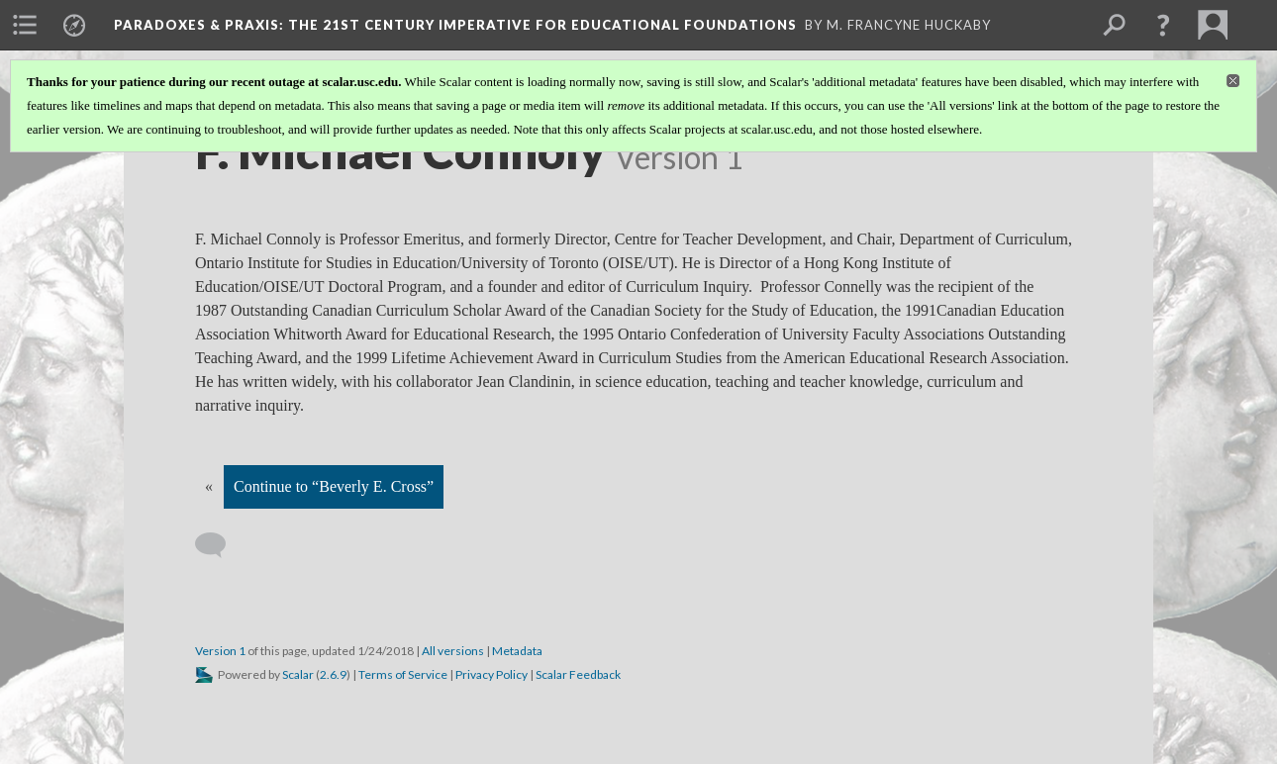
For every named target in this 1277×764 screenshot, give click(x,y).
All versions (453, 650)
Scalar (298, 674)
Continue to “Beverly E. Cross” (334, 486)
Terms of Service (402, 674)
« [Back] (209, 486)
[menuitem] (24, 24)
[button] (1163, 24)
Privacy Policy (491, 674)
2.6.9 (333, 674)
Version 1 (220, 650)
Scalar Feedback (578, 674)
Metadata (517, 650)
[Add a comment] (219, 545)
